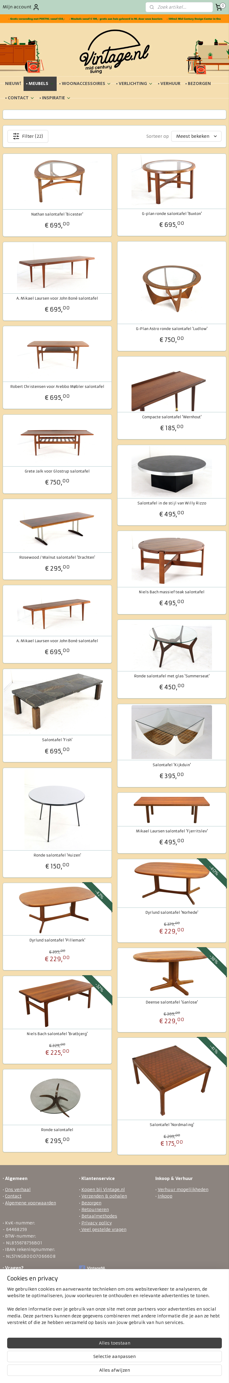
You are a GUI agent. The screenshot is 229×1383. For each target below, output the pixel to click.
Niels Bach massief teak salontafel (172, 592)
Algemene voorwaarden (30, 1203)
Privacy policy (96, 1223)
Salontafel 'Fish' (57, 740)
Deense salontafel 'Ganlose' (172, 1002)
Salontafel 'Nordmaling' (172, 1125)
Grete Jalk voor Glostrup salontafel (57, 471)
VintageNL (92, 1268)
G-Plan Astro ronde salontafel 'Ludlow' (172, 329)
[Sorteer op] (196, 136)
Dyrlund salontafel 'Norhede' (172, 912)
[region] (75, 1346)
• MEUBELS (40, 83)
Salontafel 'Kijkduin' (172, 765)
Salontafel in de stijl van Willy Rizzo (171, 503)
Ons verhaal (18, 1189)
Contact (13, 1196)
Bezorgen (91, 1203)
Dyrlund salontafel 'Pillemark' (57, 940)
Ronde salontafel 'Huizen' (57, 855)
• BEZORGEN (198, 83)
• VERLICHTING (134, 83)
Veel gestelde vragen (103, 1229)
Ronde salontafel (57, 1130)
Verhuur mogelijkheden (183, 1189)
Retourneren (95, 1209)
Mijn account (21, 7)
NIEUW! (13, 83)
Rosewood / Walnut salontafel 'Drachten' (57, 557)
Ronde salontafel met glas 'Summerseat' (172, 676)
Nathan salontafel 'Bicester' (57, 214)
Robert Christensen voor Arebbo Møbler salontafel (57, 387)
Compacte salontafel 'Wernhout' (172, 417)
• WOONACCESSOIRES (85, 83)
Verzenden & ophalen (104, 1196)
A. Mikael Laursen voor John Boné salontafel (57, 298)
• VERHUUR (169, 83)
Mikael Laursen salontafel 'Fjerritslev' (172, 831)
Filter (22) (28, 136)
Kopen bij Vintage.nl (103, 1189)
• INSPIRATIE (55, 98)
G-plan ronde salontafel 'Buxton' (172, 214)
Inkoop (165, 1196)
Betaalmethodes (99, 1216)
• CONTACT (20, 98)
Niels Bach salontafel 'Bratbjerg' (57, 1034)
